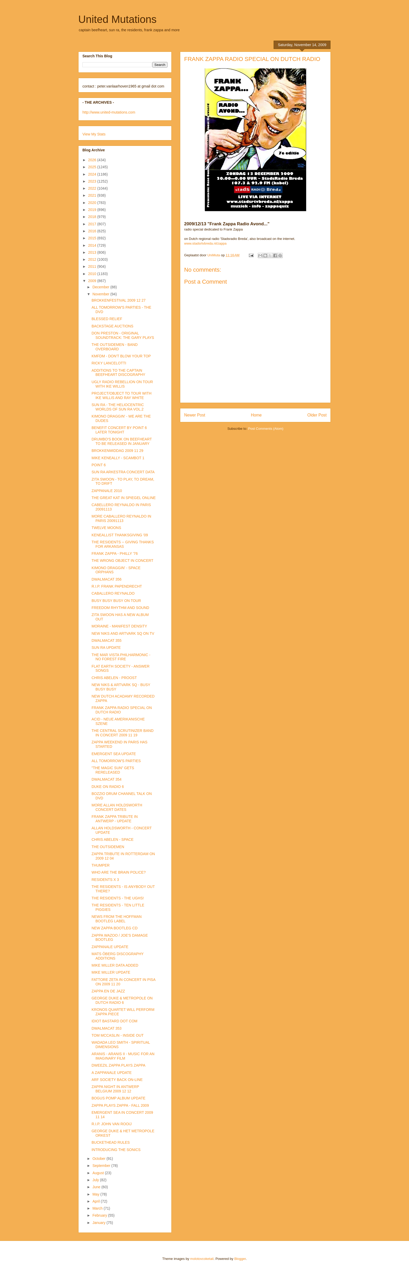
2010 (92, 274)
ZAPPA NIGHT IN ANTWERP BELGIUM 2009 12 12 (115, 1089)
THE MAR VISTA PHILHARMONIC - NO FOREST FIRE (121, 657)
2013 (92, 252)
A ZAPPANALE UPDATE (112, 1073)
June (96, 1187)
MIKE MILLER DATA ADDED (115, 965)
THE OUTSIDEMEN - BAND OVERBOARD (115, 347)
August (98, 1173)
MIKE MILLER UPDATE (111, 972)
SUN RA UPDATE (106, 647)
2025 (92, 167)
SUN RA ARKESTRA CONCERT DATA (123, 472)
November (101, 294)
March (98, 1208)
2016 (92, 231)
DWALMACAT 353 (107, 1028)
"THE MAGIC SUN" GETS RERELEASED (113, 770)
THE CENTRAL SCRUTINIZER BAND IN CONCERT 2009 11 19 (123, 733)
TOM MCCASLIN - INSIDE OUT (118, 1035)
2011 (92, 266)
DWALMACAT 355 (107, 640)
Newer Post (194, 415)
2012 (92, 259)
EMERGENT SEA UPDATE (114, 754)
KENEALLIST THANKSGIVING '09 (120, 535)
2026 (92, 160)
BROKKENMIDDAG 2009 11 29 (117, 451)
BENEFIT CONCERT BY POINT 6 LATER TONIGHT (119, 430)
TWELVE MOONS (106, 528)
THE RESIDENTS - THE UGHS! (118, 898)
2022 (92, 188)
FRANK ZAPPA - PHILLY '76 (115, 553)
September (101, 1166)
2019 (92, 210)
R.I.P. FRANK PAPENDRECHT (117, 586)
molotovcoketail (202, 1259)
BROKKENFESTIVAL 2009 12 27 (119, 300)
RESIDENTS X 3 (105, 880)
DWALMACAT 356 (107, 579)
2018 (92, 217)
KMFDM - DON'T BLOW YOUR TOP (121, 356)
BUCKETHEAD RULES (111, 1142)
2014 (92, 245)
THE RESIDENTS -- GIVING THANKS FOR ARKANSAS (123, 544)
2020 (92, 203)
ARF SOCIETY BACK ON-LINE (117, 1080)
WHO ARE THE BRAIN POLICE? (119, 872)
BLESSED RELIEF (107, 319)
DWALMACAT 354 (107, 779)
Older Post (317, 415)
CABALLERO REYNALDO (113, 593)
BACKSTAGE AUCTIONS (112, 326)
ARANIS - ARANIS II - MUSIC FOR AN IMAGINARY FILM (123, 1056)
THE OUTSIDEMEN (108, 847)
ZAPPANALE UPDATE (110, 947)
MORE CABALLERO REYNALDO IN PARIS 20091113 (121, 518)
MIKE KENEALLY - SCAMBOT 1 (118, 458)
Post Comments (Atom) (265, 429)
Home (256, 415)
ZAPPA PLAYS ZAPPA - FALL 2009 (120, 1105)
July (96, 1180)
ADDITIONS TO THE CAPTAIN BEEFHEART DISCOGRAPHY (118, 372)
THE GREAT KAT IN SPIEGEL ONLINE (124, 498)
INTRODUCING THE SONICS (116, 1150)
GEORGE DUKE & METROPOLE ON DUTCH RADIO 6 (122, 1000)
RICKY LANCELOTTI (109, 363)
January (99, 1223)
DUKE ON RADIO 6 (108, 787)
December (101, 287)
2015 (92, 238)
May (96, 1194)
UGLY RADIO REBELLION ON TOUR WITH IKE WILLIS (122, 384)
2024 (92, 174)
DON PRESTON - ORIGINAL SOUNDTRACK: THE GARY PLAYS (123, 335)
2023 (92, 181)
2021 (92, 195)
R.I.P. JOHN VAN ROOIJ (112, 1124)
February (100, 1215)
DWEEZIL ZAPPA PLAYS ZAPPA (118, 1065)
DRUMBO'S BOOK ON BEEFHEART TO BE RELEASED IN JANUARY (122, 441)
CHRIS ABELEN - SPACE (113, 839)
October (99, 1158)
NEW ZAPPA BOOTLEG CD (114, 928)
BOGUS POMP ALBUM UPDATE (118, 1098)
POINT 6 (99, 465)
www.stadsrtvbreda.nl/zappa (205, 243)
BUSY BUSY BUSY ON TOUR (116, 601)
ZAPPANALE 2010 (107, 491)
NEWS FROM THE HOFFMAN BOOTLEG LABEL (117, 919)
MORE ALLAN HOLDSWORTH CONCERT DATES (117, 807)
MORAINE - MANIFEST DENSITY (119, 626)
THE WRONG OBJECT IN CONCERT (122, 560)
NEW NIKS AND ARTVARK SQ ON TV (123, 633)
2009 (92, 281)
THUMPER (101, 865)
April (96, 1201)
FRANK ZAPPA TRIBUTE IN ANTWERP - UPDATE (115, 818)
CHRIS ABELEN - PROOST (114, 678)
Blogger (240, 1259)
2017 (92, 224)
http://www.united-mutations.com (108, 112)
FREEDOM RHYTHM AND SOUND (120, 608)
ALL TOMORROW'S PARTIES (116, 761)
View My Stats (93, 134)
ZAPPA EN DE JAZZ (108, 991)
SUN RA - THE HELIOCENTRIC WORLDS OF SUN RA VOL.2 (118, 407)
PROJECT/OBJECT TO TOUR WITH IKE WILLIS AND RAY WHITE (122, 395)
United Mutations (117, 19)
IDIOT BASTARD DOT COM (114, 1021)
